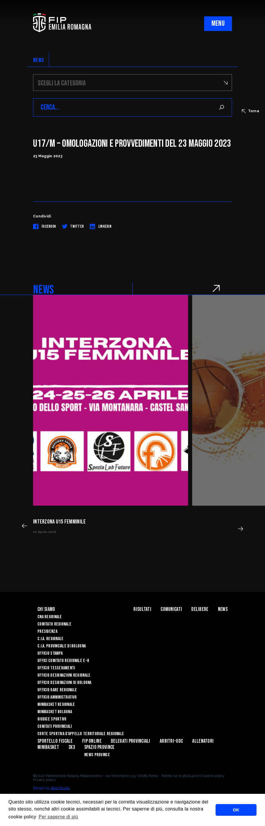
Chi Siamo (46, 609)
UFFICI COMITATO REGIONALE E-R (63, 660)
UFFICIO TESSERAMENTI (56, 668)
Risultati (142, 609)
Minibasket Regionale (56, 704)
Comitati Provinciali (54, 726)
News (223, 609)
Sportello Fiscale (55, 741)
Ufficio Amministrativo (57, 697)
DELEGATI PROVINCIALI (130, 741)
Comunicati (171, 609)
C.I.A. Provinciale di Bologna (61, 646)
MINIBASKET (48, 747)
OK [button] (236, 810)
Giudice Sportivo (51, 719)
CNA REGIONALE (49, 617)
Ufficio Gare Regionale (57, 690)
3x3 (71, 747)
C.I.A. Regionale (50, 639)
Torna (250, 111)
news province (97, 755)
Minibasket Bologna (54, 712)
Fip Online (91, 741)
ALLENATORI (203, 741)
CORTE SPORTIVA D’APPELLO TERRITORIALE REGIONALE (80, 734)
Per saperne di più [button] (58, 816)
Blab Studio (60, 788)
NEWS (38, 60)
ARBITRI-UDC (171, 741)
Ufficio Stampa (50, 653)
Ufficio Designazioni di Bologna (64, 682)
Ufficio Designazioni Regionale (63, 675)
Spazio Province (99, 747)
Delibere (199, 609)
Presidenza (47, 631)
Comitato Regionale (54, 624)
